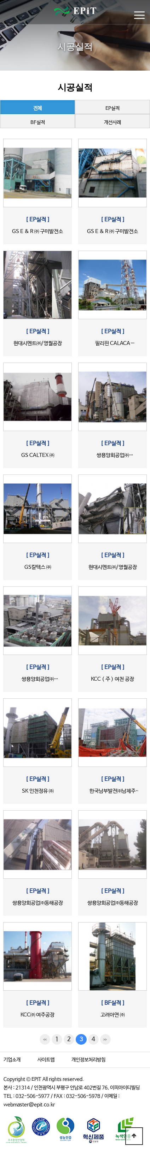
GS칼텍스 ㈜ (37, 567)
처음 (45, 1039)
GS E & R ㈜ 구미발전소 (37, 231)
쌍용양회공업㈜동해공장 (37, 903)
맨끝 (105, 1039)
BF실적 (37, 122)
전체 (37, 108)
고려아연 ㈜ (112, 1015)
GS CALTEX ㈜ (37, 455)
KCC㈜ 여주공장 (37, 1015)
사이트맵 (46, 1060)
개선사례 (112, 122)
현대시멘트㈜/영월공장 (37, 343)
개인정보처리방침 (88, 1060)
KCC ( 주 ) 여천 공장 (112, 679)
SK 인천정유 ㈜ (37, 791)
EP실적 (112, 108)
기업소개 (12, 1060)
